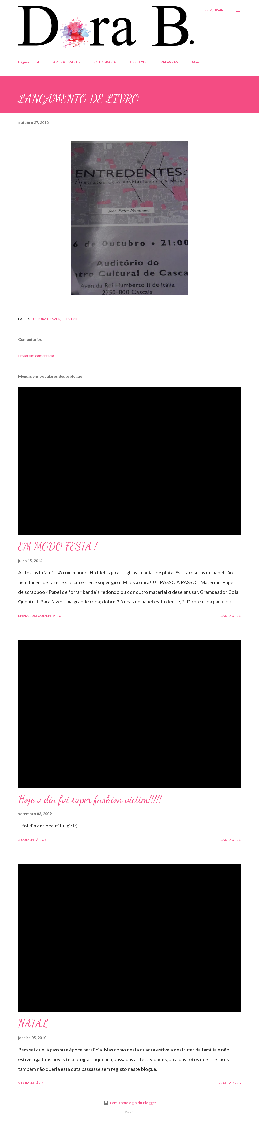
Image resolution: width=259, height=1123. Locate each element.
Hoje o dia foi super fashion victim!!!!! (90, 799)
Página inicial (28, 62)
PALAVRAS (169, 62)
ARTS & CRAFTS (66, 62)
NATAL (33, 1023)
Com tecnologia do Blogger (129, 1103)
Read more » (229, 616)
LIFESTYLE (138, 62)
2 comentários (32, 840)
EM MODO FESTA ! (57, 546)
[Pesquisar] (214, 10)
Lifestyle (70, 319)
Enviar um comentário (36, 355)
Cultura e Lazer (45, 319)
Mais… (197, 62)
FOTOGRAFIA (105, 62)
